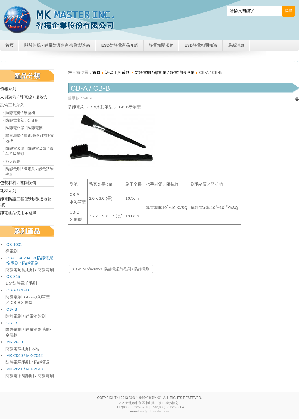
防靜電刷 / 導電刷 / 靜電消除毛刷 (29, 171)
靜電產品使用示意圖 (18, 212)
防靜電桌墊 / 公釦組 (22, 120)
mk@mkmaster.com (154, 411)
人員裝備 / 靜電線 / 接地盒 (24, 96)
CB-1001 (14, 244)
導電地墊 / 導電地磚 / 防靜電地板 (29, 138)
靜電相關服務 (161, 45)
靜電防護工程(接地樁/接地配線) (25, 201)
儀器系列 (8, 88)
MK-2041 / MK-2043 (24, 369)
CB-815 (13, 276)
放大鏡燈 (13, 162)
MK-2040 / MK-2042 (24, 355)
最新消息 (236, 45)
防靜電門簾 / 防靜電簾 (24, 128)
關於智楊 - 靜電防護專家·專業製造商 (57, 45)
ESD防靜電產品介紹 (119, 45)
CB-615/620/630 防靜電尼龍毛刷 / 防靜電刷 (29, 260)
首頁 (9, 45)
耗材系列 (8, 190)
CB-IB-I (13, 322)
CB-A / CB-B (17, 290)
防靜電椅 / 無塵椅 (20, 113)
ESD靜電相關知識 (200, 45)
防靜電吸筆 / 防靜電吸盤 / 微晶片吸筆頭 (29, 151)
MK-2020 (14, 341)
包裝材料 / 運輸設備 (18, 182)
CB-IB (11, 309)
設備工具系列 (12, 105)
